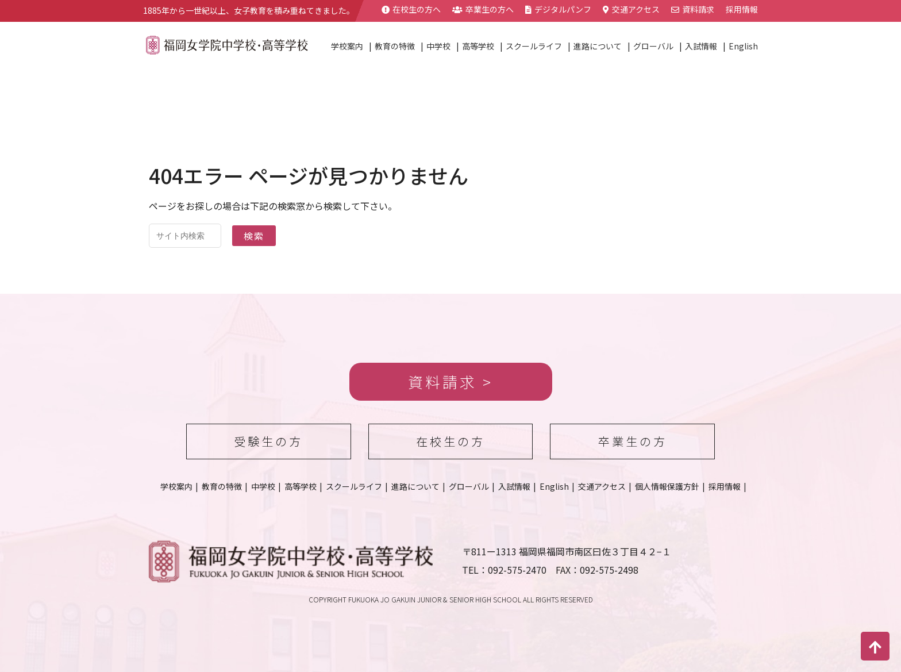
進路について (597, 46)
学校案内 (347, 46)
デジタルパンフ (558, 9)
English (743, 46)
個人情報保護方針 (667, 486)
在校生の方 (450, 441)
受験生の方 (268, 441)
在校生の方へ (411, 9)
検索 (254, 236)
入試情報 (701, 46)
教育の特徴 (395, 46)
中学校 (438, 46)
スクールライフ (534, 46)
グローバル (653, 46)
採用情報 (742, 9)
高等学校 (478, 46)
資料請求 (692, 9)
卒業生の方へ (483, 9)
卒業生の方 (632, 441)
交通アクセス (631, 9)
